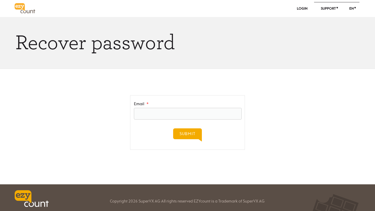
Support (328, 8)
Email (141, 103)
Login (302, 8)
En (351, 8)
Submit (187, 133)
